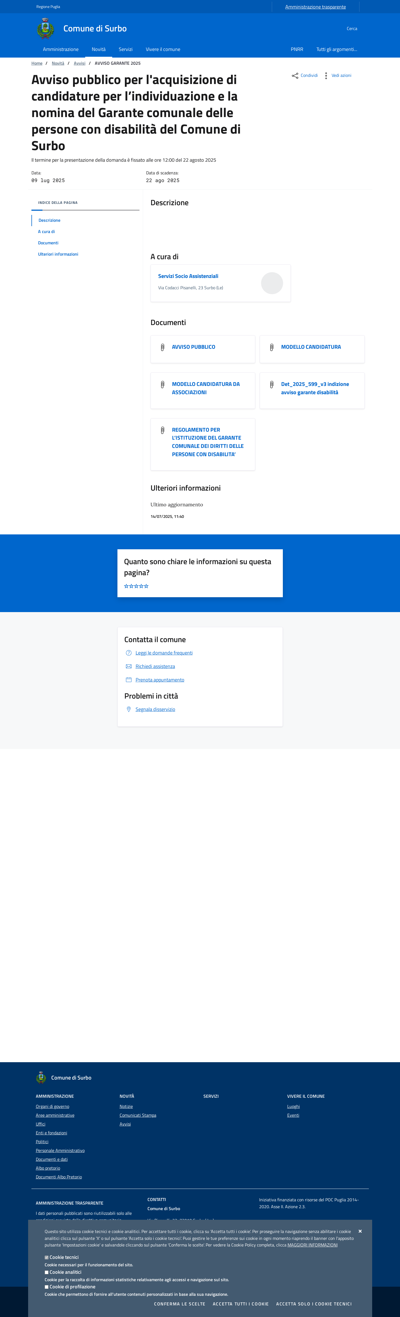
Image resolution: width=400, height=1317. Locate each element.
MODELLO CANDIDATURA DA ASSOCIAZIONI (206, 700)
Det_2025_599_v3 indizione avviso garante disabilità (315, 700)
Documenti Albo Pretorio (59, 1176)
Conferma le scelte (180, 1303)
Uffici (40, 1124)
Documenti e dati (52, 1159)
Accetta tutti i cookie (241, 1303)
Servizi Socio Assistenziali (188, 588)
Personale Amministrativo (60, 1150)
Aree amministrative (55, 1115)
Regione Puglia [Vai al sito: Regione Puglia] (48, 6)
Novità (58, 63)
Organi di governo (52, 1106)
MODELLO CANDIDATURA (311, 659)
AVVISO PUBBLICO (193, 659)
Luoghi (293, 1106)
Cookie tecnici (64, 1257)
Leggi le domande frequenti (158, 966)
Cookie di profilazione (72, 1286)
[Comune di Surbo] (84, 28)
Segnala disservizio (149, 1022)
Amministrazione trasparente (315, 6)
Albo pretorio (48, 1168)
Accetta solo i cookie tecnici (314, 1303)
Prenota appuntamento (154, 993)
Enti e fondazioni (51, 1132)
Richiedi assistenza (149, 979)
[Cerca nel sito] (357, 28)
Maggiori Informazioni (313, 1245)
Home (36, 63)
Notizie (126, 1106)
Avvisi (79, 63)
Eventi (293, 1115)
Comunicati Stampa (138, 1115)
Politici (42, 1141)
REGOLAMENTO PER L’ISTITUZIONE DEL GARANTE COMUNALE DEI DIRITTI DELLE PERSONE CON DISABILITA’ (208, 755)
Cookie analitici (65, 1272)
